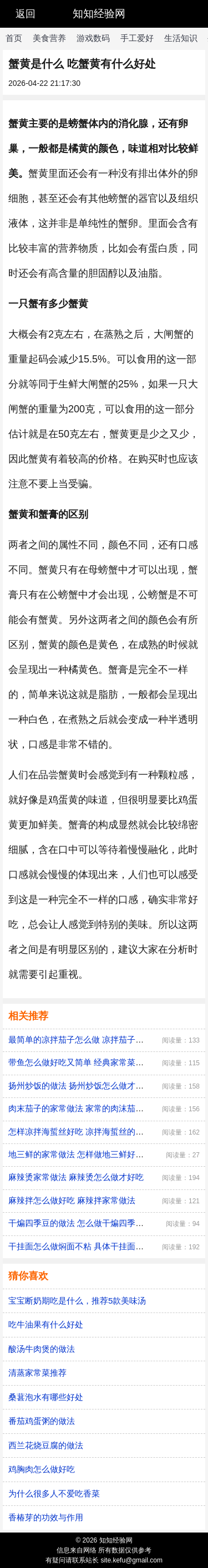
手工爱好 (137, 38)
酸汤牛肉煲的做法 (41, 1349)
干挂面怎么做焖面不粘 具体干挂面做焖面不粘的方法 (105, 1246)
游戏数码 (93, 38)
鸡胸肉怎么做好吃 (41, 1469)
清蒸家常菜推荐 (37, 1372)
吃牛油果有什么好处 (45, 1324)
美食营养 (49, 38)
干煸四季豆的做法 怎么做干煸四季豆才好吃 (88, 1223)
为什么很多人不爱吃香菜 (54, 1493)
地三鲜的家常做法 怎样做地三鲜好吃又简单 (88, 1154)
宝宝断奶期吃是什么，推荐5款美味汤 (77, 1300)
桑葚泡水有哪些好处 (45, 1397)
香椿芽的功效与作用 (45, 1517)
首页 (14, 38)
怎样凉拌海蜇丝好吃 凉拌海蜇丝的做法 (80, 1131)
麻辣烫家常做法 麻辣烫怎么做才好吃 (76, 1177)
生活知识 (180, 38)
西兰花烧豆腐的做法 (45, 1445)
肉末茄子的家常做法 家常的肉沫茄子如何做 (88, 1108)
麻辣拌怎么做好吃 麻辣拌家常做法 (71, 1200)
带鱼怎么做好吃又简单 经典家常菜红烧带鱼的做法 (101, 1062)
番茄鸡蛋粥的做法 (41, 1421)
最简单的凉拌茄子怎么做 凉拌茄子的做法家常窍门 (101, 1039)
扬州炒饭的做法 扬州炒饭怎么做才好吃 (80, 1085)
